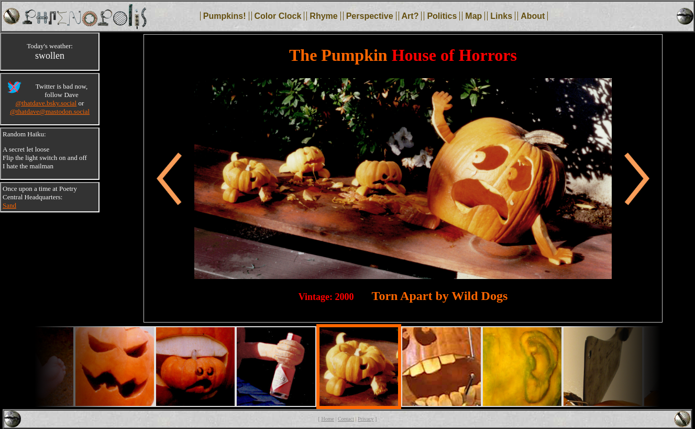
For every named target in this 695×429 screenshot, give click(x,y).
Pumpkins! (224, 16)
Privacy (366, 419)
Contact (346, 419)
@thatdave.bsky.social (46, 103)
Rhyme (323, 16)
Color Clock (278, 16)
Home (327, 419)
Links (501, 16)
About (533, 16)
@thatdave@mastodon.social (50, 111)
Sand (9, 205)
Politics (442, 16)
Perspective (369, 16)
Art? (410, 16)
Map (473, 16)
